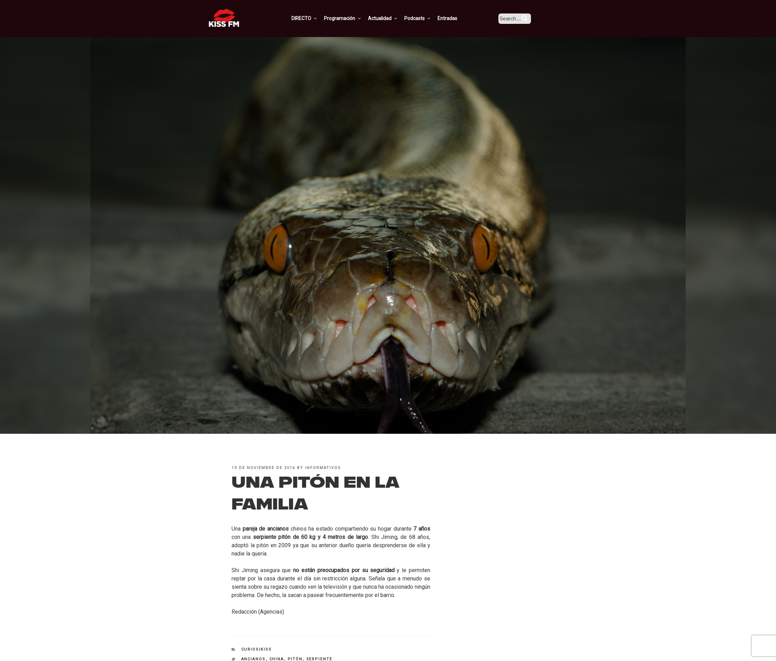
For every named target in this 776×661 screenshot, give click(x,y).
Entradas (457, 18)
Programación (352, 18)
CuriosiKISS (256, 649)
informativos (323, 468)
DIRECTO (314, 18)
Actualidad (393, 18)
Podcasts (427, 18)
